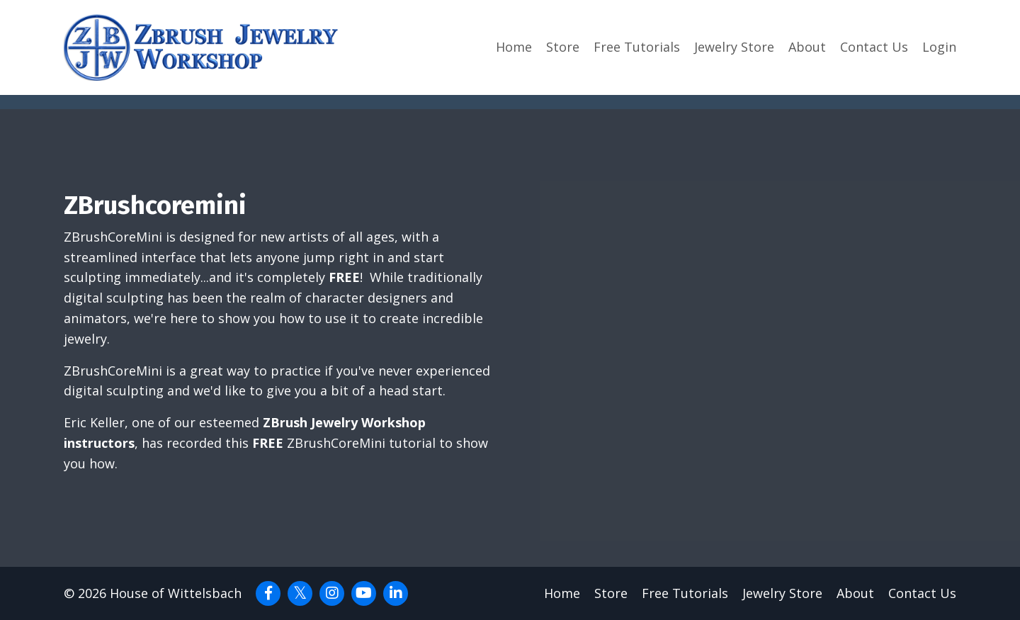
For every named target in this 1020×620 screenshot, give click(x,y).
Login (939, 46)
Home (514, 46)
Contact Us (874, 46)
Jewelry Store (734, 46)
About (807, 46)
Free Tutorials (637, 46)
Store (562, 46)
